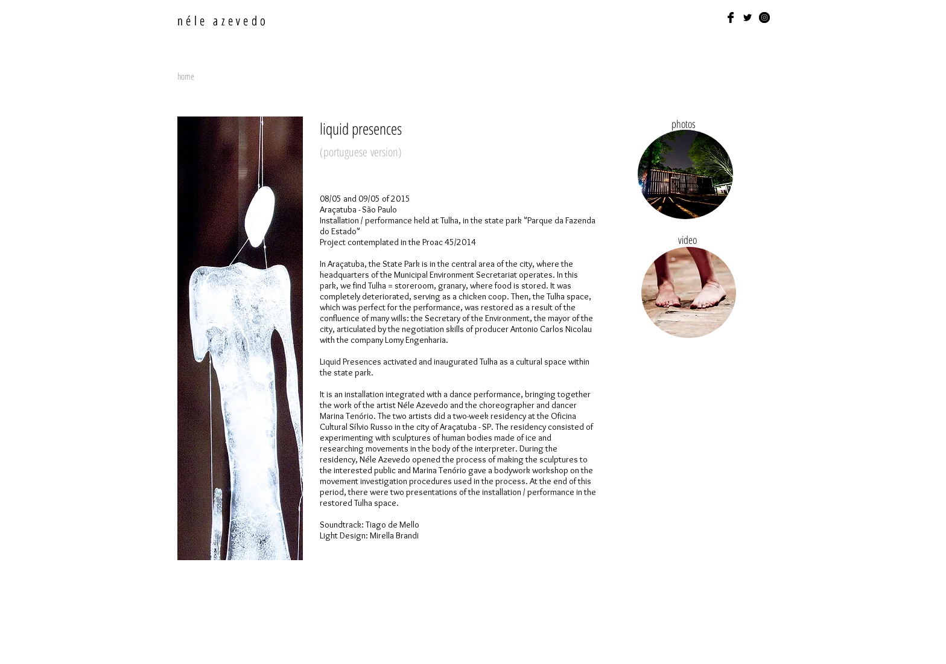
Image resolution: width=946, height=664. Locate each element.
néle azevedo (222, 20)
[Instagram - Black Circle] (764, 17)
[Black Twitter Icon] (747, 17)
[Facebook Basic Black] (730, 17)
